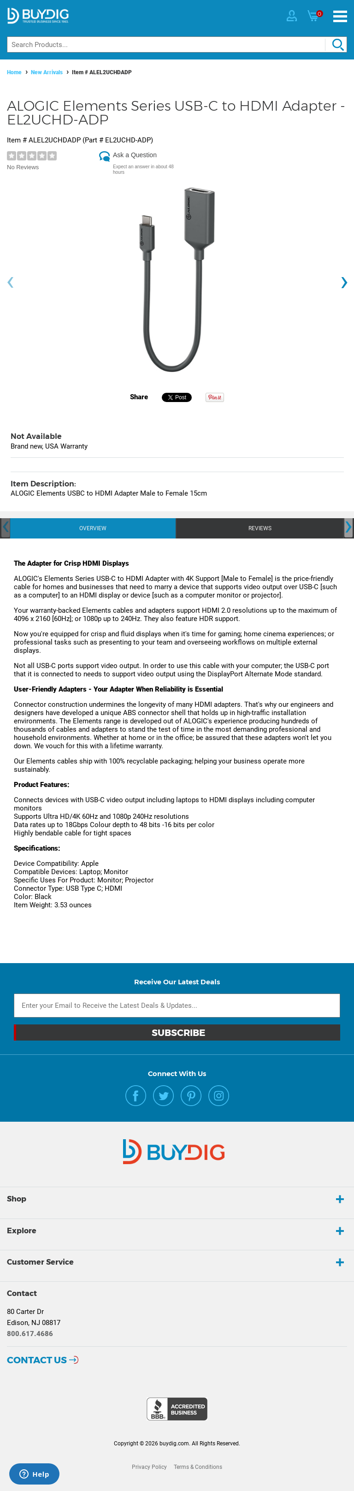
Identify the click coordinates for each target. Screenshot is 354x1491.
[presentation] (10, 282)
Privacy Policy (149, 1467)
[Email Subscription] (177, 1006)
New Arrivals (47, 72)
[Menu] (340, 16)
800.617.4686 (30, 1334)
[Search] (177, 44)
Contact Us (37, 1360)
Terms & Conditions (198, 1467)
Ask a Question (135, 155)
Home (14, 72)
